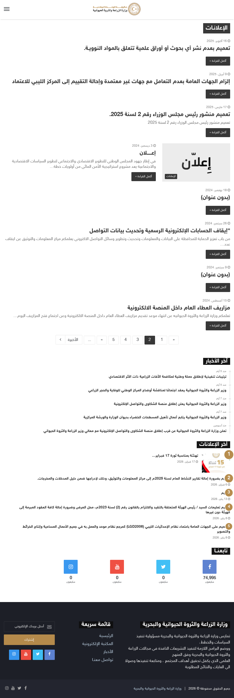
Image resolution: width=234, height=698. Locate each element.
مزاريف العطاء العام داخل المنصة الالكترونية (179, 308)
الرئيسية (106, 636)
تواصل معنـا (102, 659)
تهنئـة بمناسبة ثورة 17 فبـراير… (175, 456)
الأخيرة (69, 339)
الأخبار (108, 652)
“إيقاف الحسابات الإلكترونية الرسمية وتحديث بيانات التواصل (159, 231)
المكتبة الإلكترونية (97, 644)
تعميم (225, 493)
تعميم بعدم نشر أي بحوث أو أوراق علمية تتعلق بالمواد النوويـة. (157, 48)
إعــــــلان (148, 153)
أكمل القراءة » (218, 61)
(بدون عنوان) (215, 198)
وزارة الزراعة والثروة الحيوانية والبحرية (158, 689)
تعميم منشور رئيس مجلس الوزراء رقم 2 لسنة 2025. (169, 114)
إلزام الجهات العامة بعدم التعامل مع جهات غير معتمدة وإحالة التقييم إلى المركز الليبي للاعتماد (121, 81)
